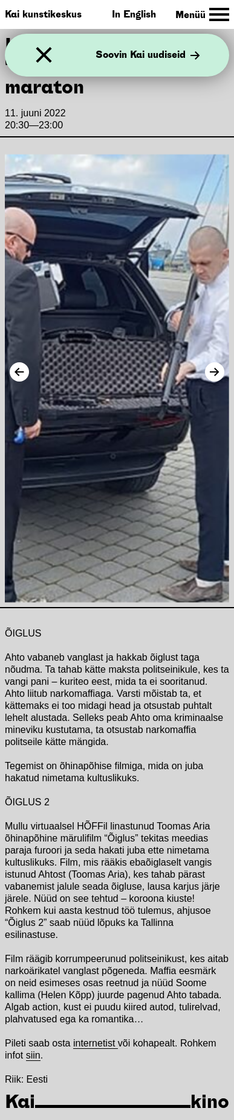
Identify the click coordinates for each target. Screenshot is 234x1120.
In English (134, 14)
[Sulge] (44, 55)
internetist (95, 1043)
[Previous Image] (19, 372)
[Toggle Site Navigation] (202, 15)
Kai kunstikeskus (43, 14)
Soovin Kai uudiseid (148, 55)
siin (33, 1055)
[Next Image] (214, 372)
